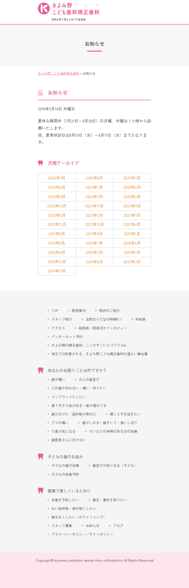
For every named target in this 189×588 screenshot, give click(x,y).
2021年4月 (132, 224)
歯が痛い (58, 379)
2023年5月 (57, 215)
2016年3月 (94, 252)
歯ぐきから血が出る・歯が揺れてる (79, 405)
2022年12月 (56, 224)
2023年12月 (56, 206)
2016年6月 (132, 243)
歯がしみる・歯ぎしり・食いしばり (109, 422)
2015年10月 (56, 262)
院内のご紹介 (109, 310)
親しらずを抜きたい (125, 414)
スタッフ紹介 (61, 319)
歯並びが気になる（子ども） (115, 465)
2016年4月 (56, 252)
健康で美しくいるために (69, 491)
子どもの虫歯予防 (65, 474)
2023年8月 (132, 206)
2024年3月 (94, 196)
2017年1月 (132, 233)
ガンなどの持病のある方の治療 (113, 431)
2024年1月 (132, 196)
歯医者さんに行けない (68, 439)
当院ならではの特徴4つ (104, 319)
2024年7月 (94, 187)
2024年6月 (132, 187)
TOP (54, 310)
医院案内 (79, 310)
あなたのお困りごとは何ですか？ (77, 370)
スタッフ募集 (61, 525)
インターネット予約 (66, 336)
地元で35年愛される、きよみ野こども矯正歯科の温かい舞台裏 (99, 353)
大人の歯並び (89, 379)
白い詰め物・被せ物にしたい (73, 508)
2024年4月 (57, 196)
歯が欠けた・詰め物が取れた (73, 414)
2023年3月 (94, 215)
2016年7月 (94, 243)
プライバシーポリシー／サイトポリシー (82, 534)
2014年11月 (57, 271)
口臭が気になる (63, 431)
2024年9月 (56, 187)
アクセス (58, 327)
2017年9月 (56, 233)
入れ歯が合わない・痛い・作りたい (79, 387)
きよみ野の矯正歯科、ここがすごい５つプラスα (88, 345)
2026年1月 (56, 178)
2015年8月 (94, 262)
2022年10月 (94, 224)
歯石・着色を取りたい (110, 499)
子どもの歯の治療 (65, 465)
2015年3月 (132, 262)
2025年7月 (132, 178)
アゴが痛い (60, 422)
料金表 (140, 319)
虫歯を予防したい (65, 499)
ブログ (118, 525)
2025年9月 (94, 178)
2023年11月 (94, 206)
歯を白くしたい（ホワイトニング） (79, 516)
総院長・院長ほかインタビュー (103, 327)
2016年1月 (132, 252)
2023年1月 (132, 215)
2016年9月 (56, 243)
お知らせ (92, 525)
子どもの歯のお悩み (65, 456)
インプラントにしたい (68, 396)
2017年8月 (94, 233)
